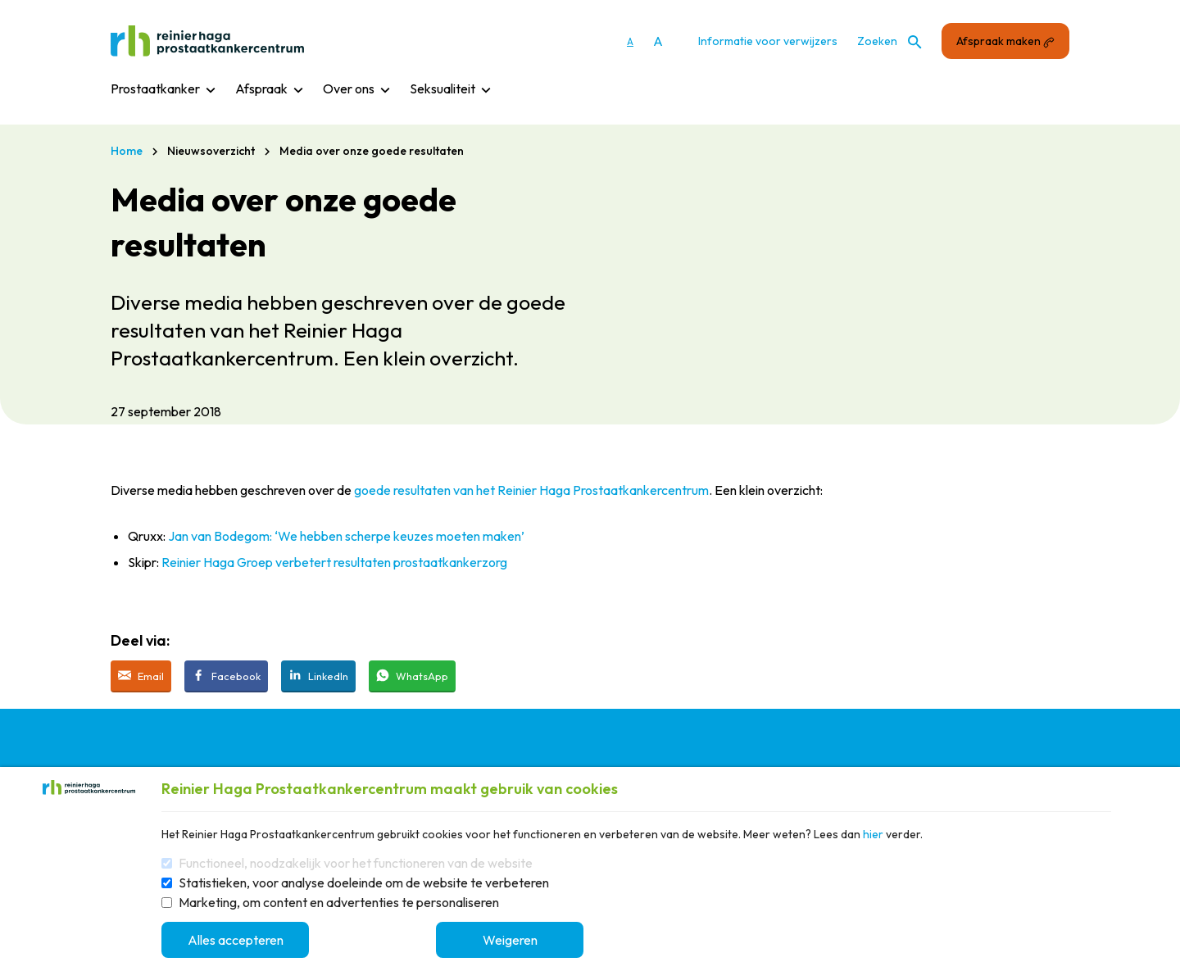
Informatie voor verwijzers (767, 41)
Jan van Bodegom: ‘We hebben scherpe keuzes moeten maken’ (346, 536)
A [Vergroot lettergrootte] (658, 41)
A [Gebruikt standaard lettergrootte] (630, 41)
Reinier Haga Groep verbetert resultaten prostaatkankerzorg (334, 562)
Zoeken (889, 41)
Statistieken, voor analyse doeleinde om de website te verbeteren (364, 882)
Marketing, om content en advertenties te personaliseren (339, 902)
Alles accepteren (236, 940)
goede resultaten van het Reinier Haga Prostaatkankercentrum (531, 490)
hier (873, 834)
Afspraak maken (1005, 41)
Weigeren (510, 940)
